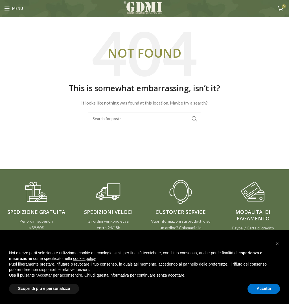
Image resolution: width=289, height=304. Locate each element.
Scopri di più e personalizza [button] (44, 288)
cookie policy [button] (84, 258)
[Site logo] (144, 8)
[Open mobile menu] (13, 8)
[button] (277, 243)
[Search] (144, 118)
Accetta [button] (264, 288)
